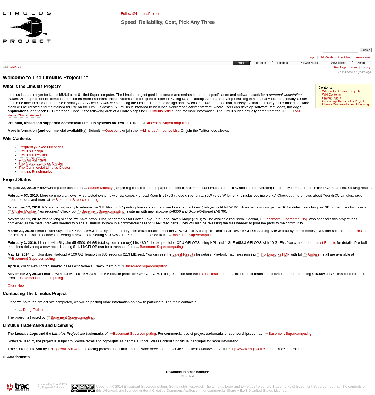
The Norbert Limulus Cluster (41, 163)
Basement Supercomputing (165, 123)
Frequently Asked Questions (41, 147)
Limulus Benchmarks (35, 172)
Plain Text (187, 376)
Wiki (241, 62)
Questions (111, 130)
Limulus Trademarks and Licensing (345, 104)
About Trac (344, 57)
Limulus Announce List (159, 130)
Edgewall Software (64, 349)
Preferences (363, 57)
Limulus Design (31, 151)
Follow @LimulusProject (140, 14)
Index (354, 67)
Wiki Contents (331, 94)
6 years (360, 72)
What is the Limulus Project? (341, 91)
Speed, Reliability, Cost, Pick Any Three (168, 22)
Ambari (311, 254)
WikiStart (15, 67)
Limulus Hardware (33, 155)
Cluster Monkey (98, 188)
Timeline (260, 62)
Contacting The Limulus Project (343, 101)
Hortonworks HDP (273, 254)
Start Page (339, 67)
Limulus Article (159, 111)
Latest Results (356, 231)
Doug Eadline (31, 310)
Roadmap (283, 62)
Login (312, 57)
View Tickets (338, 62)
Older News (17, 286)
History (366, 67)
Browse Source (310, 62)
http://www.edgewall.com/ (248, 349)
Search (361, 62)
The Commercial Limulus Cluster (44, 167)
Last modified (346, 72)
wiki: (5, 67)
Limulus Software (32, 159)
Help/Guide (326, 57)
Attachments (18, 357)
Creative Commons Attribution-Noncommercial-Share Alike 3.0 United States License (219, 390)
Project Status (331, 97)
